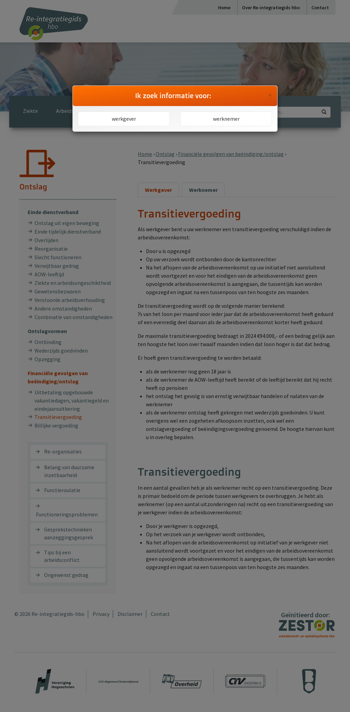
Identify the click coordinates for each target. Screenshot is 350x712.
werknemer (226, 118)
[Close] (270, 95)
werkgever (124, 118)
